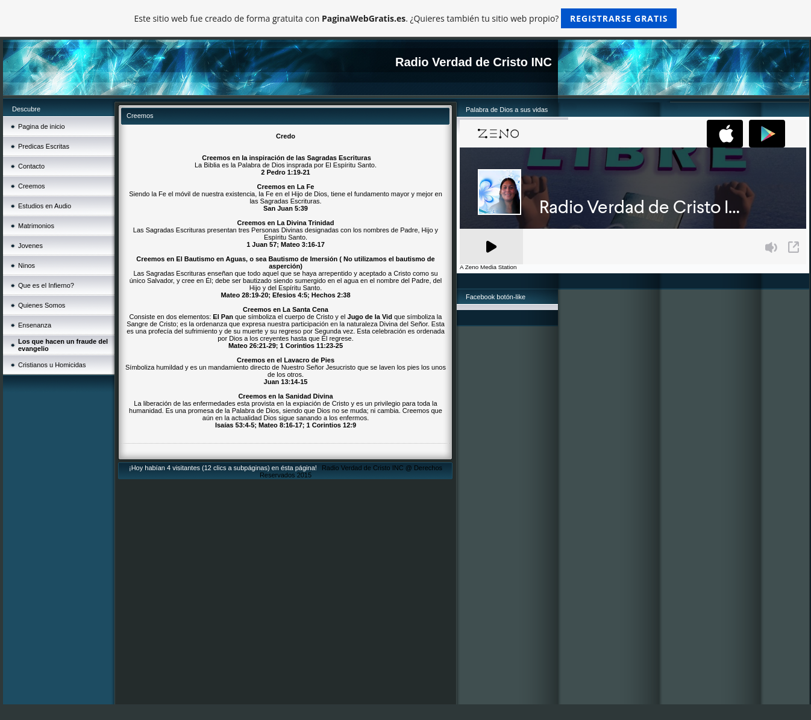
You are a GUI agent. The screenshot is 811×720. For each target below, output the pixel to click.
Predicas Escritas (43, 146)
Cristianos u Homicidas (52, 364)
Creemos (31, 186)
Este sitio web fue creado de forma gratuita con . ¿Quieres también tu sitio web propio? (405, 18)
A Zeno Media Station (488, 267)
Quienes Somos (41, 305)
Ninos (26, 265)
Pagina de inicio (41, 126)
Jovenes (30, 245)
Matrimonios (36, 225)
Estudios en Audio (44, 205)
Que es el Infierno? (46, 285)
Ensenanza (34, 325)
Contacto (31, 166)
